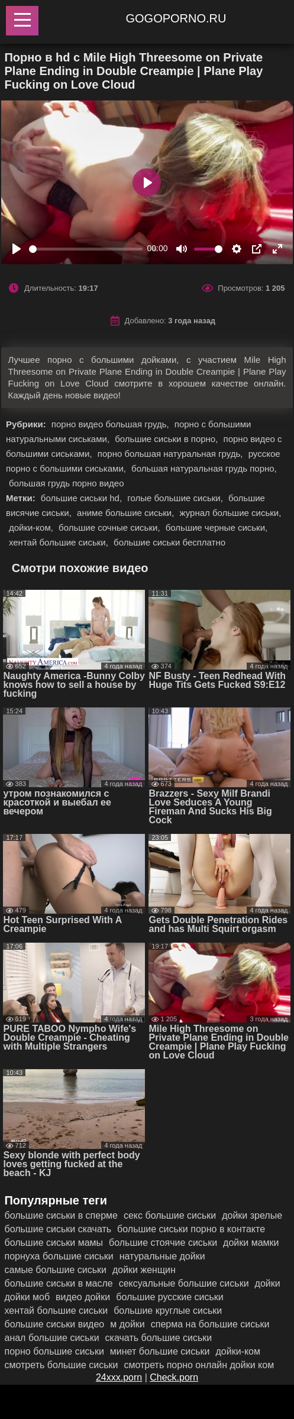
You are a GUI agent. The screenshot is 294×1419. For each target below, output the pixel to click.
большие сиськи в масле (58, 1283)
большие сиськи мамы (53, 1243)
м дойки (127, 1324)
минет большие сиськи (160, 1351)
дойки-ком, (32, 527)
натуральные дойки (162, 1256)
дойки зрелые (252, 1215)
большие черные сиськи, (216, 527)
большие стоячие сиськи (163, 1243)
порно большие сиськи (54, 1351)
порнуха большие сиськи (58, 1256)
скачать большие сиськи (158, 1338)
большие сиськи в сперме (60, 1215)
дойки (267, 1283)
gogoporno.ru (176, 18)
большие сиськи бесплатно (169, 542)
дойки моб (27, 1297)
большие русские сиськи (170, 1297)
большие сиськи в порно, (167, 439)
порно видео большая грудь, (111, 424)
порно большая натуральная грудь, (171, 454)
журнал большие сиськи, (231, 513)
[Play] (16, 248)
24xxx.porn (119, 1377)
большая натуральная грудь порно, (204, 468)
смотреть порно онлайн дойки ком (199, 1365)
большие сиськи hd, (82, 498)
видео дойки (83, 1297)
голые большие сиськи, (176, 498)
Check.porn (174, 1377)
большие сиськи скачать (57, 1229)
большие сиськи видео (54, 1324)
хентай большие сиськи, (60, 542)
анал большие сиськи (51, 1338)
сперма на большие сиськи (210, 1324)
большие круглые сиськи (168, 1311)
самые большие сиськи (55, 1270)
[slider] (85, 249)
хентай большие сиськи (56, 1311)
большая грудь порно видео (66, 483)
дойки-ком (237, 1351)
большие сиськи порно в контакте (191, 1229)
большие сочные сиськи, (111, 527)
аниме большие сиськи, (126, 513)
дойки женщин (144, 1270)
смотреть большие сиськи (61, 1365)
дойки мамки (251, 1243)
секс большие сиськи (170, 1215)
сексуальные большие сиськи (184, 1283)
